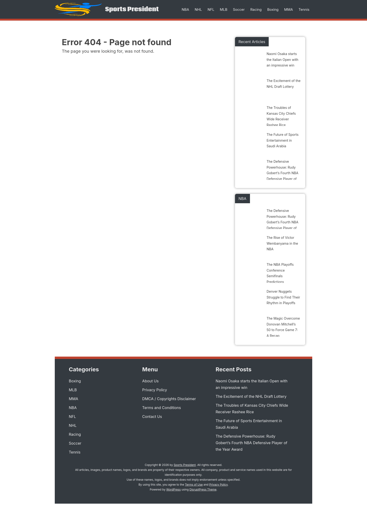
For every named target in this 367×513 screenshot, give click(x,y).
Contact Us (152, 416)
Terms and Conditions (161, 407)
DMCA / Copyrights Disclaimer (169, 398)
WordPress (173, 489)
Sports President (132, 9)
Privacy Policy (154, 390)
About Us (150, 381)
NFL (211, 9)
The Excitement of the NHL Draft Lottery (251, 396)
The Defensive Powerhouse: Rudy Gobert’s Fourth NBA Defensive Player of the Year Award (251, 443)
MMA (288, 9)
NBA (185, 9)
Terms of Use (194, 484)
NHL (198, 9)
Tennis (303, 9)
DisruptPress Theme (203, 489)
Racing (255, 9)
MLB (223, 9)
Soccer (239, 9)
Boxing (273, 9)
